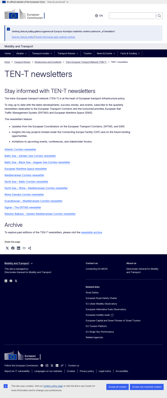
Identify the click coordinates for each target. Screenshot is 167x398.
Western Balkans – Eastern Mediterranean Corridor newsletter (40, 213)
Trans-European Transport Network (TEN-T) (86, 62)
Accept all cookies (118, 387)
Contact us (73, 365)
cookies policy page (53, 386)
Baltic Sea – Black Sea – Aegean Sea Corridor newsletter (37, 162)
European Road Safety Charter (101, 298)
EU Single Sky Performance (100, 331)
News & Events (104, 53)
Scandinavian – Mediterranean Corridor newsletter (33, 200)
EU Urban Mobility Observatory (101, 303)
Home (8, 53)
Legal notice (105, 371)
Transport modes (40, 53)
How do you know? (57, 2)
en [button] (99, 15)
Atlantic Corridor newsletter (20, 149)
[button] (7, 248)
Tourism (88, 53)
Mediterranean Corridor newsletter (24, 175)
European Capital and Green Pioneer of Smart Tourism (113, 320)
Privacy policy (87, 371)
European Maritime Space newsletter (25, 168)
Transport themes (66, 53)
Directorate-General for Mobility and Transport (142, 270)
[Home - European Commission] (27, 14)
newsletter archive (91, 232)
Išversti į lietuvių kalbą (23, 37)
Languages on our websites (48, 371)
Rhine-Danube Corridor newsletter (24, 194)
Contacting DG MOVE (97, 268)
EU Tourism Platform (96, 326)
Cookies (71, 371)
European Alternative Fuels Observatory (106, 309)
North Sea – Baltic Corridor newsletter (26, 181)
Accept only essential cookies (146, 387)
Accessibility (122, 371)
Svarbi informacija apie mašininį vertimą (55, 37)
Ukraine (20, 53)
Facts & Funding (128, 53)
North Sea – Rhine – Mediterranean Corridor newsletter (36, 188)
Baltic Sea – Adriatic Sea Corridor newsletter (30, 155)
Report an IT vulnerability (17, 371)
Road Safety (92, 292)
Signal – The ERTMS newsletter (22, 207)
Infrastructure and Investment (48, 62)
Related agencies (94, 337)
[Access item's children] (26, 53)
